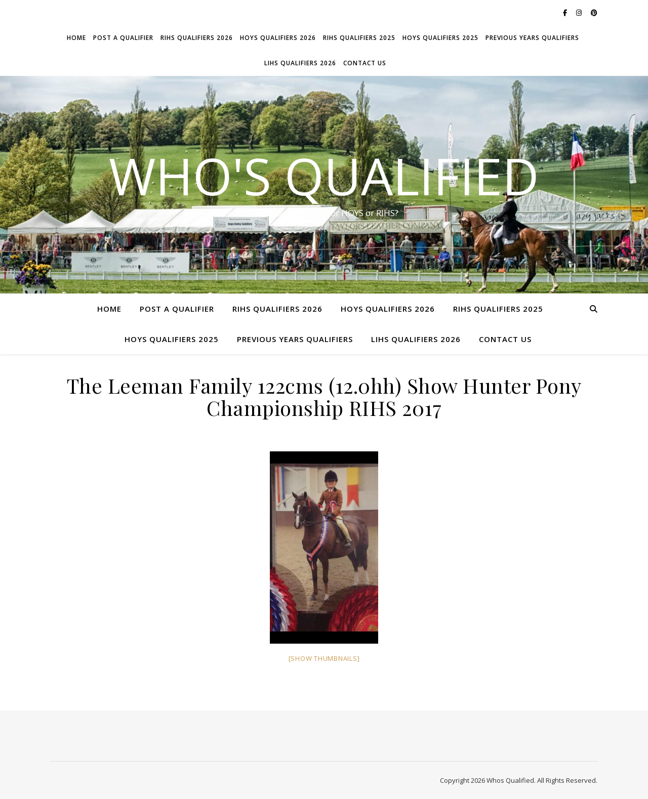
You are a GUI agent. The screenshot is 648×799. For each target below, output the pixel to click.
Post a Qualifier (123, 37)
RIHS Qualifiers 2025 (359, 37)
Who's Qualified (324, 175)
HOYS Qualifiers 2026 (278, 37)
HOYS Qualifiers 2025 (440, 37)
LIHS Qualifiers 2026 (300, 63)
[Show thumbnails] (324, 658)
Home (76, 37)
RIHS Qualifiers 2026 (196, 37)
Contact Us (364, 63)
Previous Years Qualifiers (532, 37)
